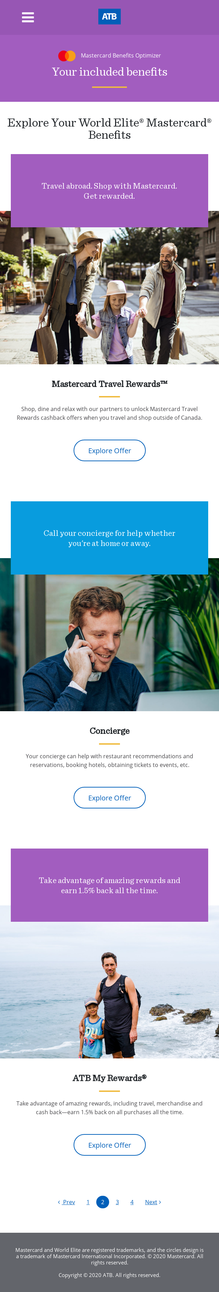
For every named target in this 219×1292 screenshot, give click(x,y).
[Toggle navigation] (17, 17)
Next (153, 1202)
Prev (66, 1202)
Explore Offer (109, 450)
